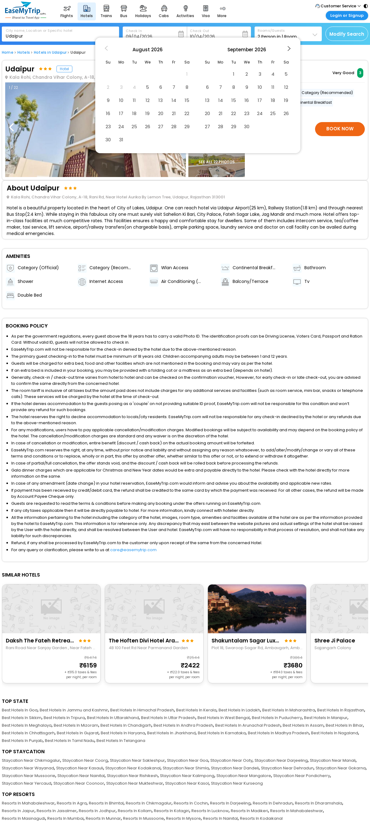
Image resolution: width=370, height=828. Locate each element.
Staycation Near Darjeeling (281, 760)
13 (160, 100)
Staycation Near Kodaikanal (133, 768)
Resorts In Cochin (191, 803)
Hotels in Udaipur (50, 52)
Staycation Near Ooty (231, 760)
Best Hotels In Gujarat (78, 733)
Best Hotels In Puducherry (277, 718)
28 (173, 126)
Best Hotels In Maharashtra (288, 710)
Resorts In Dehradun (273, 803)
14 (174, 100)
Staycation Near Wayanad (28, 768)
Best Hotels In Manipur (325, 718)
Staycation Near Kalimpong (187, 776)
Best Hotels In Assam (303, 725)
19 (147, 113)
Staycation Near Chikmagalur (31, 760)
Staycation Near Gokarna (341, 768)
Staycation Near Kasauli (79, 768)
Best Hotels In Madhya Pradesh (278, 733)
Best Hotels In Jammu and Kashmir (74, 710)
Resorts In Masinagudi (23, 818)
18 (134, 113)
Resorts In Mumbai (65, 818)
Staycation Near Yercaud (26, 783)
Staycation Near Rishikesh (132, 776)
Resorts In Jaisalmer (57, 811)
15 (187, 100)
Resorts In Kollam (135, 811)
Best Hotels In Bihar (344, 725)
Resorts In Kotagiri (171, 811)
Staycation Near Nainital (81, 776)
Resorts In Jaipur (18, 811)
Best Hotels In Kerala (196, 710)
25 (134, 126)
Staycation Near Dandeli (235, 768)
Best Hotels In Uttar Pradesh (168, 718)
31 (121, 139)
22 (186, 113)
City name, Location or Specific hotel (39, 30)
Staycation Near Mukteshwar (134, 783)
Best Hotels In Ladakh (239, 710)
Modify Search (346, 34)
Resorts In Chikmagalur (149, 803)
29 (187, 126)
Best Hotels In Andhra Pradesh (183, 725)
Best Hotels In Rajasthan (340, 710)
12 (148, 100)
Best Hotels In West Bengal (224, 718)
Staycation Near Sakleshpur (137, 760)
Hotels (23, 52)
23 (108, 126)
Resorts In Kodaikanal (261, 818)
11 (134, 100)
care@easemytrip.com (133, 550)
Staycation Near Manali (333, 760)
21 (174, 113)
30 (108, 139)
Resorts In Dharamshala (318, 803)
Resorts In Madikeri (249, 811)
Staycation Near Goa (187, 760)
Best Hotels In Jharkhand (171, 733)
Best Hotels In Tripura (64, 718)
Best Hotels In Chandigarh (125, 725)
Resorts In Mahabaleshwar (28, 803)
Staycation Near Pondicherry (301, 776)
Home (7, 52)
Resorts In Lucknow (210, 811)
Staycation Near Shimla (186, 768)
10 (121, 100)
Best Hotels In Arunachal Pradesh (248, 725)
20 (160, 113)
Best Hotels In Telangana (120, 740)
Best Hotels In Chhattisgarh (28, 733)
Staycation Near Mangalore (243, 776)
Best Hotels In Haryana (123, 733)
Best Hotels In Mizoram (76, 725)
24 (121, 126)
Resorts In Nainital (220, 818)
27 (160, 126)
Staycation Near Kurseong (237, 783)
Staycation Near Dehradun (287, 768)
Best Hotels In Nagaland (334, 733)
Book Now (340, 128)
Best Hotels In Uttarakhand (113, 718)
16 (108, 113)
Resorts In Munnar (103, 818)
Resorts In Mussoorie (143, 818)
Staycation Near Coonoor (78, 783)
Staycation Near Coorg (85, 760)
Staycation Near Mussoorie (28, 776)
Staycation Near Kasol (187, 783)
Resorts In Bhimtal (106, 803)
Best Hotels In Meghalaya (27, 725)
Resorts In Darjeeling (230, 803)
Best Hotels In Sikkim (22, 718)
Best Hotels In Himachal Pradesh (142, 710)
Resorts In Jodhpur (97, 811)
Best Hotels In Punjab (22, 740)
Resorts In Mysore (183, 818)
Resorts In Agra (72, 803)
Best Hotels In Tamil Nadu (69, 740)
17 (121, 113)
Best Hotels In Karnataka (222, 733)
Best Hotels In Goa (20, 710)
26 (147, 126)
